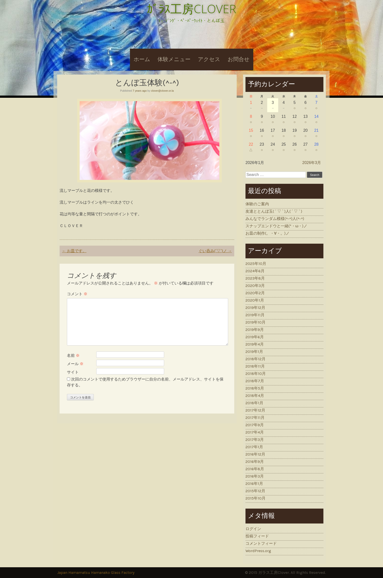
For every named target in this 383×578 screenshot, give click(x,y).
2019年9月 (254, 329)
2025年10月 (255, 263)
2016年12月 (255, 454)
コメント (77, 294)
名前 (73, 355)
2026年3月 (311, 163)
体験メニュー (174, 59)
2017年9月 (254, 425)
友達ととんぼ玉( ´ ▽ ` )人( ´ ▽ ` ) (273, 211)
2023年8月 (255, 278)
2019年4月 (254, 344)
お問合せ (239, 59)
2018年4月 (254, 395)
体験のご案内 (257, 204)
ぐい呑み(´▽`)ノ (215, 251)
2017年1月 (254, 447)
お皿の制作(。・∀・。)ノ (267, 233)
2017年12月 (255, 410)
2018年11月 (255, 366)
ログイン (253, 528)
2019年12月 (255, 307)
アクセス (209, 59)
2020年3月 (255, 285)
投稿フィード (257, 536)
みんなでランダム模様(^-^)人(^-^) (274, 218)
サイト (73, 372)
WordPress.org (258, 550)
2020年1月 (254, 300)
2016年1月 (254, 483)
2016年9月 (254, 461)
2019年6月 (254, 337)
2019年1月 (254, 351)
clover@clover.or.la (162, 90)
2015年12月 (255, 491)
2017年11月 (255, 417)
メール (75, 363)
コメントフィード (261, 543)
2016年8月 (254, 469)
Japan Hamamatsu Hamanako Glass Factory (95, 572)
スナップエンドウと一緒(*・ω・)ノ (276, 226)
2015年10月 (255, 498)
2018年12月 (255, 359)
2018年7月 (254, 381)
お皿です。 (74, 251)
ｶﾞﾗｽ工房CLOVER (191, 9)
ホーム (142, 59)
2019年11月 (255, 315)
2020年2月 (255, 293)
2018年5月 (254, 388)
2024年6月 (255, 271)
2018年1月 (254, 403)
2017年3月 (254, 439)
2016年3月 (254, 476)
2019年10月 (255, 322)
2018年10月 (255, 373)
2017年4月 (254, 432)
